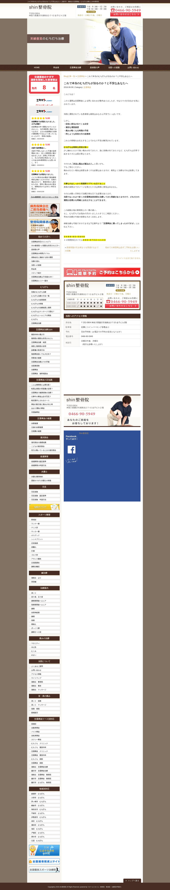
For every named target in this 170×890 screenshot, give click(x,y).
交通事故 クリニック (39, 751)
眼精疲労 (34, 713)
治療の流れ (35, 261)
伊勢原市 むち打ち (38, 817)
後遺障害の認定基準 (38, 461)
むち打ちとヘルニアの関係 (41, 315)
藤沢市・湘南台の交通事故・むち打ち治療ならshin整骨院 (80, 1)
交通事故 (81, 76)
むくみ (33, 651)
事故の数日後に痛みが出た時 (42, 404)
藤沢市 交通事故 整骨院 (41, 779)
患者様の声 (35, 249)
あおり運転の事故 (38, 408)
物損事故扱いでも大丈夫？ (41, 354)
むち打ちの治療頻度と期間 (41, 308)
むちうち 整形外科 (38, 747)
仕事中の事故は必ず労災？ (41, 396)
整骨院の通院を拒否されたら (42, 338)
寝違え (33, 624)
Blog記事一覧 (69, 76)
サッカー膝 (35, 531)
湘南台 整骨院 (37, 682)
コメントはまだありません (129, 258)
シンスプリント (37, 539)
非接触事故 (35, 412)
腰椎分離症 (35, 567)
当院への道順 (36, 265)
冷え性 (33, 647)
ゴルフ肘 (34, 555)
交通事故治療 (36, 323)
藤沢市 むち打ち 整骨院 (41, 782)
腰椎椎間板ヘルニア (38, 601)
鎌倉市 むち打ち (38, 805)
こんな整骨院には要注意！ (41, 385)
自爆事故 (34, 370)
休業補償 (34, 423)
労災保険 (34, 492)
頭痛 (33, 620)
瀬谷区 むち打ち (38, 825)
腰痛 (33, 609)
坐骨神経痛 (35, 612)
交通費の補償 (36, 431)
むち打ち (34, 319)
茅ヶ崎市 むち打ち (38, 802)
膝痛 (33, 616)
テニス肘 (34, 528)
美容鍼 (33, 582)
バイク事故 (35, 732)
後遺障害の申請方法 (38, 465)
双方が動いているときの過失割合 (43, 450)
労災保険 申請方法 (38, 500)
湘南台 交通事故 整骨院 (41, 775)
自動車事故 (35, 728)
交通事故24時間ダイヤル (40, 253)
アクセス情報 (36, 674)
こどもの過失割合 (38, 446)
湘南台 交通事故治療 (39, 767)
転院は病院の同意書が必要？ (42, 389)
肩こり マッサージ (38, 705)
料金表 (33, 269)
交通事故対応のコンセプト (41, 242)
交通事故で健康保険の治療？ (42, 393)
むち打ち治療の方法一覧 (40, 296)
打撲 (33, 551)
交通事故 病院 (37, 763)
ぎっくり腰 (35, 628)
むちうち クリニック (39, 743)
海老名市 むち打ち (38, 809)
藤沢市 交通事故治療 (39, 771)
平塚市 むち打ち (38, 813)
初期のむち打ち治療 (38, 292)
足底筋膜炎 (35, 563)
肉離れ (33, 547)
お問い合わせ (36, 670)
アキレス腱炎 (36, 559)
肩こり (33, 593)
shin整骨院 (63, 887)
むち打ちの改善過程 (38, 300)
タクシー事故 (36, 740)
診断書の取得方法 (38, 350)
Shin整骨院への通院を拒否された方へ (45, 246)
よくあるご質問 (37, 666)
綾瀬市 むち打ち (38, 794)
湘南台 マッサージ (38, 690)
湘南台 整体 (36, 686)
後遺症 (33, 724)
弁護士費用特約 (37, 477)
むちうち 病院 (37, 759)
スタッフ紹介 (36, 273)
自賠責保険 (35, 366)
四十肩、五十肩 (37, 597)
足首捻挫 (34, 543)
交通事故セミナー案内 (39, 281)
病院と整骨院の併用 (38, 346)
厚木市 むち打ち (38, 837)
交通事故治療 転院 (38, 342)
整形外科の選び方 (38, 334)
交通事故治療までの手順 (40, 362)
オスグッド (35, 535)
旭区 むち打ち (37, 829)
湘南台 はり (36, 578)
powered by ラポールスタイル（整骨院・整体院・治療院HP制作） (101, 887)
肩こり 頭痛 (36, 701)
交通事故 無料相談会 (39, 374)
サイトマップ (36, 678)
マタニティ (35, 643)
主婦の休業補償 (37, 427)
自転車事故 (35, 736)
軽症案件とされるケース (40, 400)
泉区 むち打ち (37, 821)
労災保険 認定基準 (38, 496)
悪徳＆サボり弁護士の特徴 (41, 481)
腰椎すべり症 (36, 632)
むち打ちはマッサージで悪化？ (42, 311)
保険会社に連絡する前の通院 (42, 257)
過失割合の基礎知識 (38, 442)
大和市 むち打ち (38, 798)
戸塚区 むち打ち (38, 833)
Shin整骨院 (84, 433)
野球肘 (33, 520)
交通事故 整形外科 (38, 755)
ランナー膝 (35, 524)
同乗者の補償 (36, 358)
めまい (33, 655)
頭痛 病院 (35, 709)
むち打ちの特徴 (37, 304)
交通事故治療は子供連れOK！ (42, 277)
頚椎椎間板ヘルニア (38, 605)
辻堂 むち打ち (37, 841)
